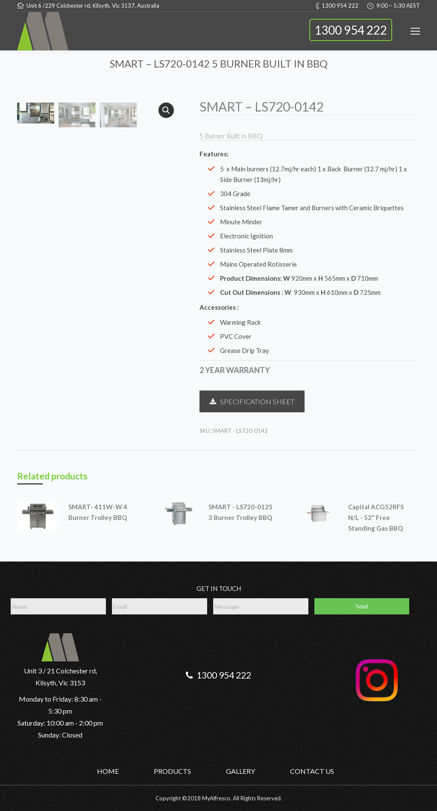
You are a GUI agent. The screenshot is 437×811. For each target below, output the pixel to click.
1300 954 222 (350, 30)
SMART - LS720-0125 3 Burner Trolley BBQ (240, 512)
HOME (108, 771)
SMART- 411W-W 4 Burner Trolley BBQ (97, 512)
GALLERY (240, 771)
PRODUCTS (172, 771)
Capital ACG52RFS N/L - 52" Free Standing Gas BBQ (376, 517)
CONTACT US (312, 771)
